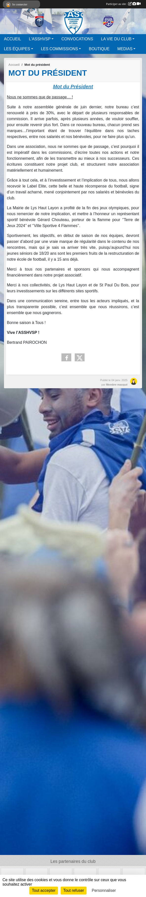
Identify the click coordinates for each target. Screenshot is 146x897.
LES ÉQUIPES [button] (17, 49)
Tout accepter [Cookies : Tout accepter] (43, 890)
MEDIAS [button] (124, 49)
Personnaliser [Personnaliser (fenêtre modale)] (104, 890)
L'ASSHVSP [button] (40, 39)
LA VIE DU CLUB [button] (116, 39)
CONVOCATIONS (77, 39)
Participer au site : (123, 4)
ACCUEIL (12, 39)
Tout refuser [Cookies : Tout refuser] (73, 890)
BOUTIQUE (99, 49)
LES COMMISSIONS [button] (59, 49)
